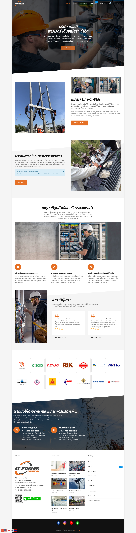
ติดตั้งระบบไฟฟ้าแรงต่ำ (57, 491)
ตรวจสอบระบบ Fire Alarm (58, 473)
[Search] (117, 3)
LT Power (77, 530)
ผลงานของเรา (93, 3)
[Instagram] (64, 523)
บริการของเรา (83, 4)
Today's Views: (93, 496)
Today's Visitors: (93, 501)
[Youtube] (71, 523)
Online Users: (92, 491)
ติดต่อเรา (102, 4)
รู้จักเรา (75, 4)
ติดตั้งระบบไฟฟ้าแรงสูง (75, 491)
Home (68, 4)
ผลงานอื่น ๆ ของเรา (74, 508)
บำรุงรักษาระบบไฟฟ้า (74, 473)
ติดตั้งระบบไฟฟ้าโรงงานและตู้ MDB (58, 509)
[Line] (77, 523)
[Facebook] (58, 523)
